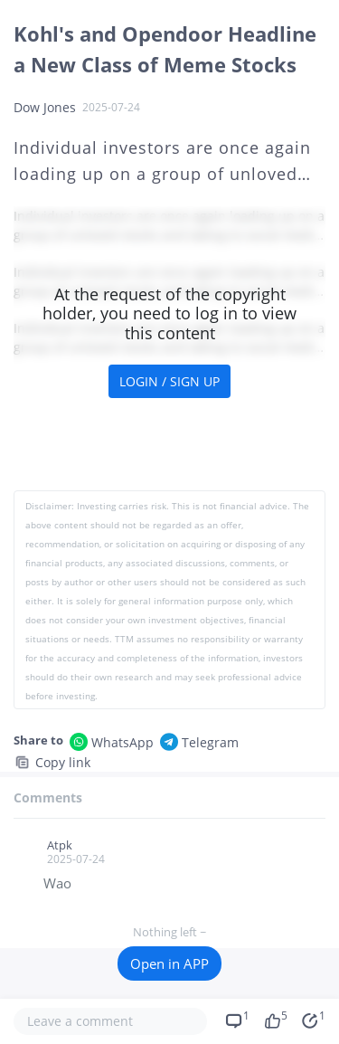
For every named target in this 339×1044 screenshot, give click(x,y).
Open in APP (169, 963)
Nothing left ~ (169, 932)
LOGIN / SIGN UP (169, 381)
